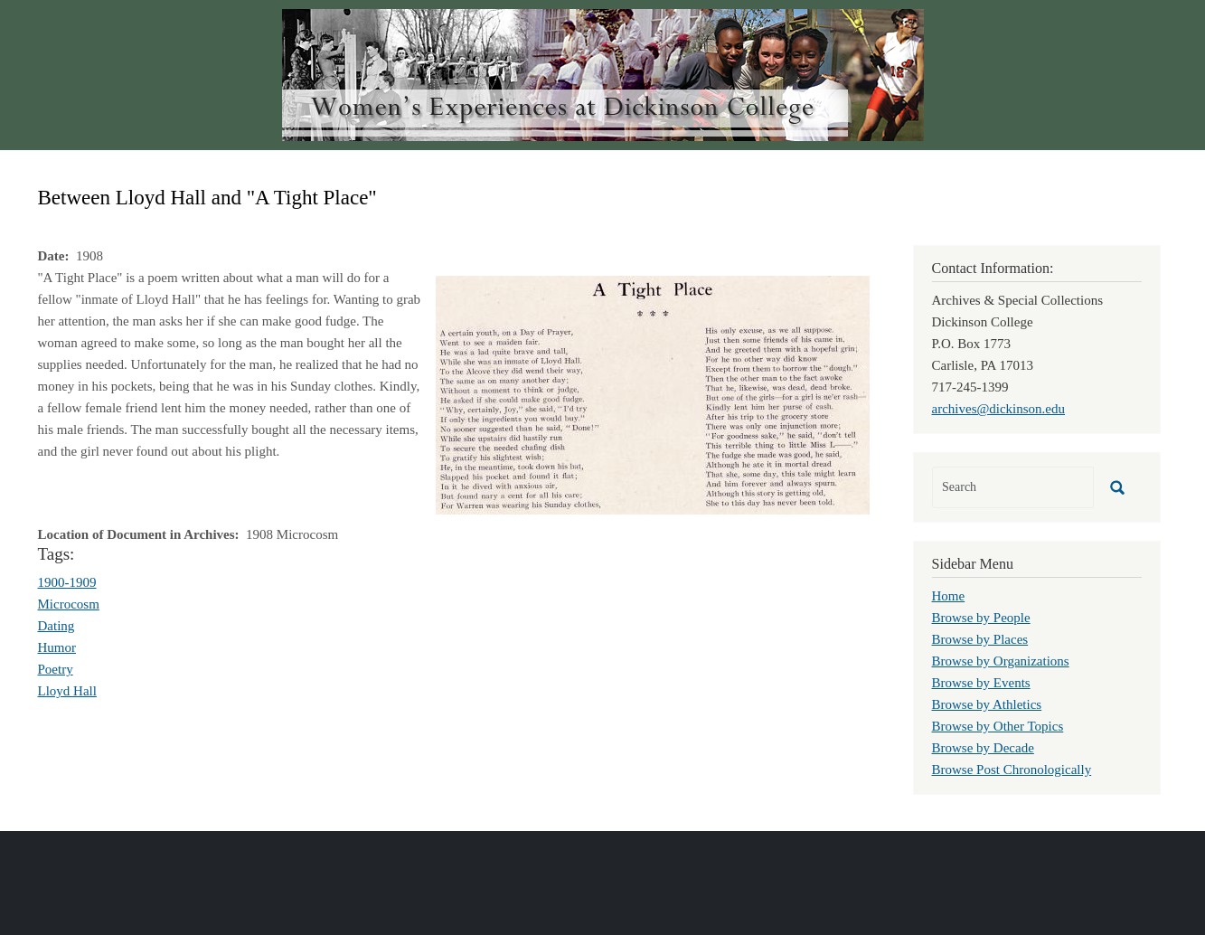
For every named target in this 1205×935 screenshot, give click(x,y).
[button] (653, 393)
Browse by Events (981, 682)
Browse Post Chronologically (1012, 769)
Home (948, 596)
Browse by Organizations (1000, 661)
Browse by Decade (983, 748)
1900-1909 (67, 582)
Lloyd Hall (67, 691)
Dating (56, 626)
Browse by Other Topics (998, 726)
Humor (57, 647)
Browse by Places (980, 639)
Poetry (55, 669)
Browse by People (981, 617)
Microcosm (68, 604)
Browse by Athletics (987, 704)
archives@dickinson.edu (999, 408)
